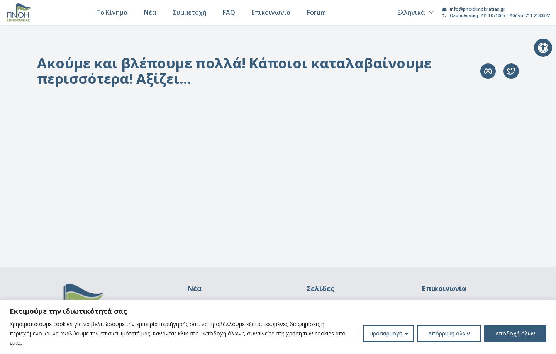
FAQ (229, 12)
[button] (543, 48)
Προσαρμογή (385, 333)
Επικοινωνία (271, 12)
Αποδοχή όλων (515, 333)
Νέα (150, 12)
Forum (316, 12)
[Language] (414, 12)
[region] (278, 327)
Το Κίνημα (112, 12)
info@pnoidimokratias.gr (477, 9)
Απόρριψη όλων (449, 333)
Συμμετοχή (190, 12)
